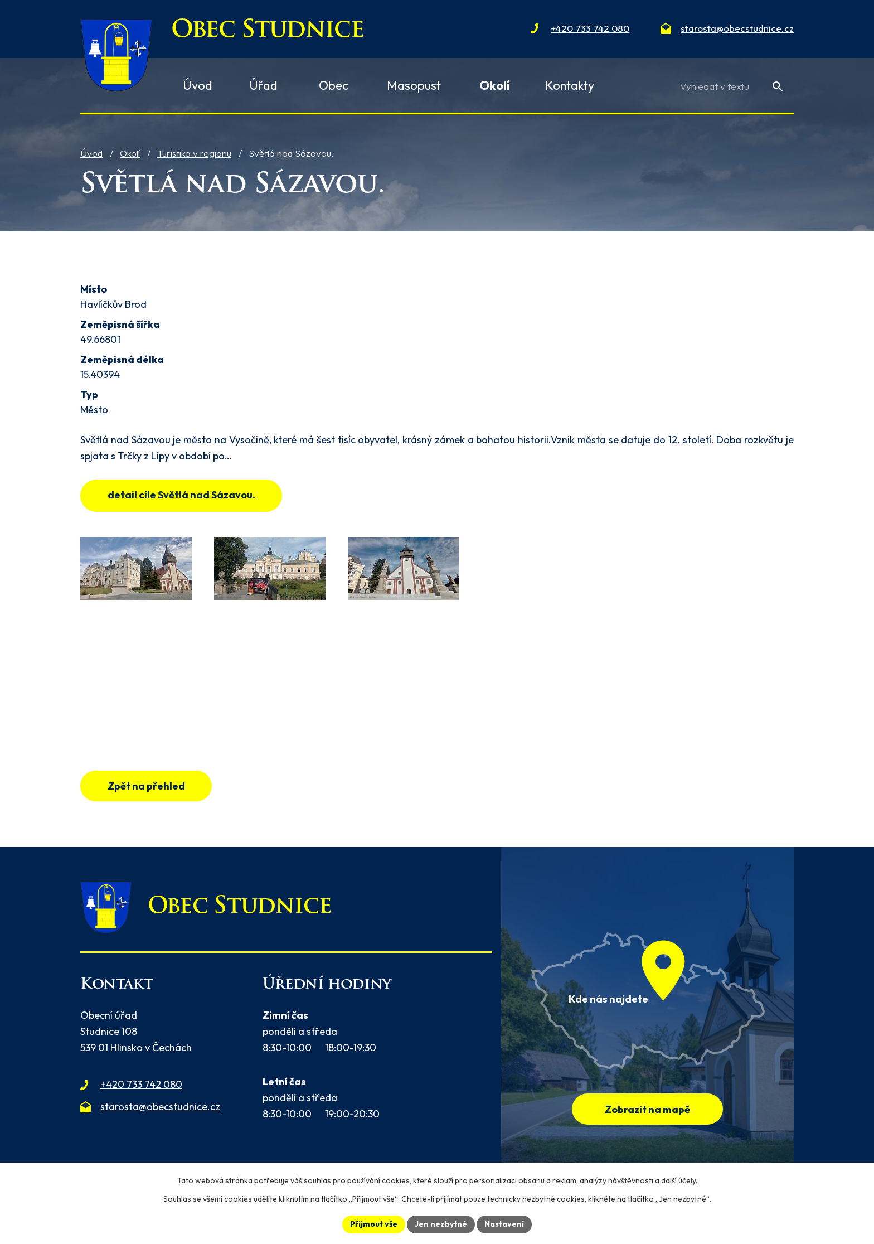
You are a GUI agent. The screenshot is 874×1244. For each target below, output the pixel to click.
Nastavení (504, 1224)
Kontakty (569, 85)
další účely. (679, 1180)
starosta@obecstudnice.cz (160, 1106)
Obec (333, 85)
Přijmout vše (373, 1224)
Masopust (414, 85)
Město (94, 409)
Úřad (263, 85)
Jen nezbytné (441, 1224)
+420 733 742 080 (141, 1084)
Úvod (91, 153)
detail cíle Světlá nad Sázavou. (181, 494)
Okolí (130, 153)
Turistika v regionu (194, 153)
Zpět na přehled (146, 786)
